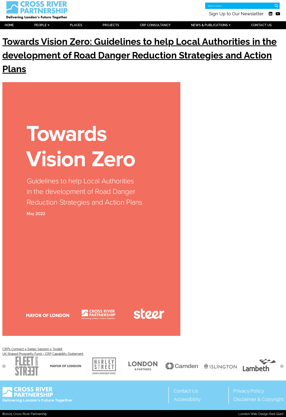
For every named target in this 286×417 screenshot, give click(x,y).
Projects (111, 25)
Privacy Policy (248, 391)
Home (9, 25)
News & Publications (211, 25)
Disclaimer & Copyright (258, 399)
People (41, 25)
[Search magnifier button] (276, 6)
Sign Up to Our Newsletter (236, 13)
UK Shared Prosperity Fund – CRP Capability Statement (42, 354)
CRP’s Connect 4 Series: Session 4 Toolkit (32, 349)
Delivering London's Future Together (37, 395)
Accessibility (187, 399)
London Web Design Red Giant (261, 414)
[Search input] (240, 6)
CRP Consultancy (155, 25)
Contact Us (261, 25)
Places (76, 25)
